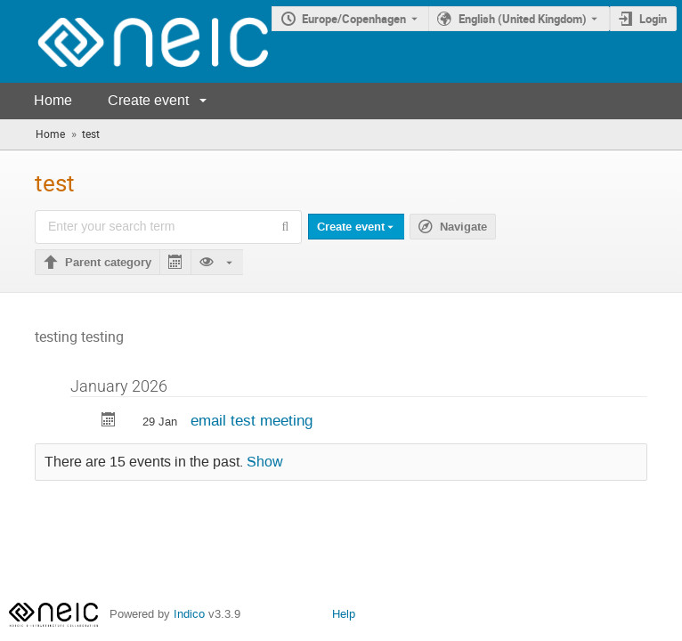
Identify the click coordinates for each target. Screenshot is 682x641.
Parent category (108, 263)
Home (53, 100)
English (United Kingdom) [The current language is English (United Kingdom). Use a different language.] (523, 19)
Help (343, 613)
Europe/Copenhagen (354, 19)
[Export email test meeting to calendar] (108, 421)
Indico (189, 613)
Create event (148, 100)
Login (653, 19)
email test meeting (252, 420)
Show (265, 462)
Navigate (463, 227)
